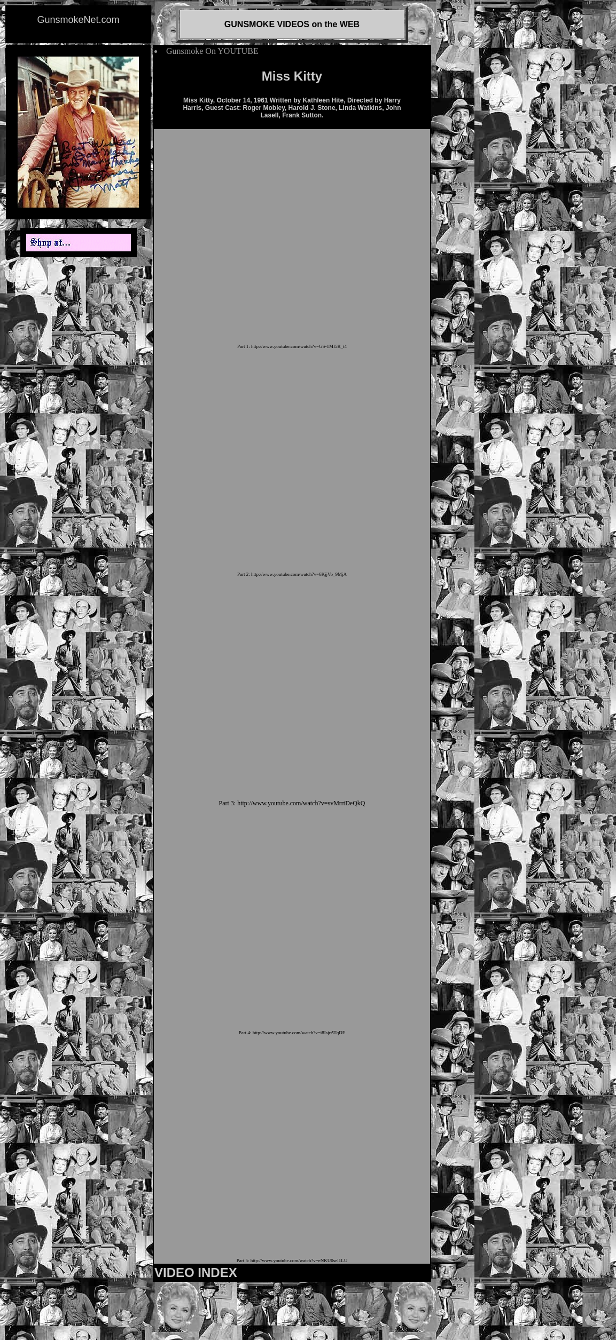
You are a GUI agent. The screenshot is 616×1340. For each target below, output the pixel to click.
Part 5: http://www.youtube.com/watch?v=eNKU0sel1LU (292, 1260)
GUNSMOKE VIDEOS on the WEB (292, 24)
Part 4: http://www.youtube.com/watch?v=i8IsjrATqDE (292, 1032)
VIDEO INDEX (195, 1272)
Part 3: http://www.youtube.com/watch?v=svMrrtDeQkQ (292, 803)
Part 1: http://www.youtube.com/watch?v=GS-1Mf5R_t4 (292, 346)
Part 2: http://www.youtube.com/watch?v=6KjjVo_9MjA (292, 574)
